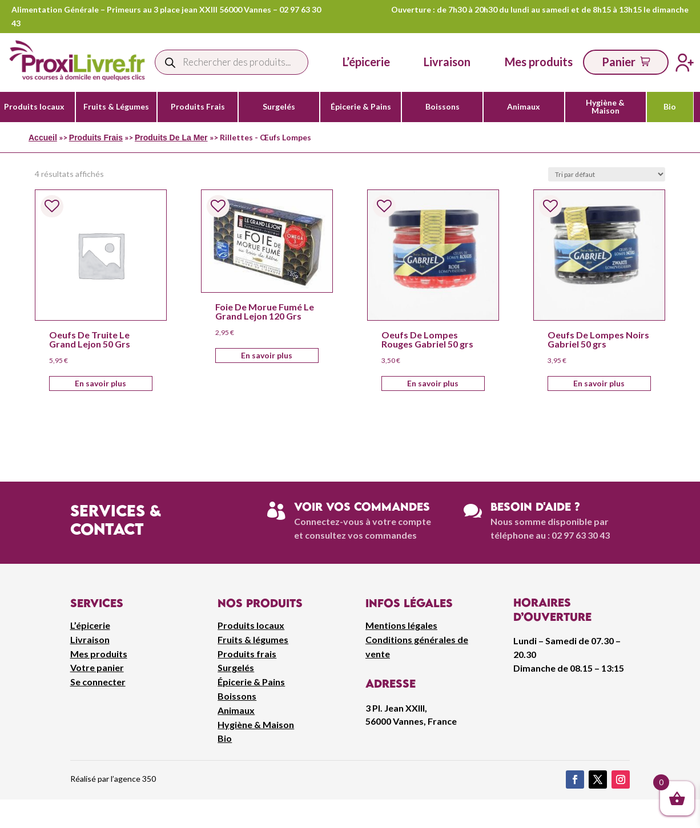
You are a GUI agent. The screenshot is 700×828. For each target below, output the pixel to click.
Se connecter (98, 681)
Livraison (90, 639)
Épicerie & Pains (361, 107)
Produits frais (247, 653)
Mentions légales (401, 625)
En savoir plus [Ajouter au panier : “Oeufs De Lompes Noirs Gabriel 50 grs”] (599, 383)
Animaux (523, 107)
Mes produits (98, 653)
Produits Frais (198, 107)
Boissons (442, 107)
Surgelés (279, 107)
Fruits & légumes (253, 639)
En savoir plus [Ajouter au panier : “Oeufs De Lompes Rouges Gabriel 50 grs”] (432, 383)
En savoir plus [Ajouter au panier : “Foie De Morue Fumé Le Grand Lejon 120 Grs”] (266, 355)
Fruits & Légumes (116, 107)
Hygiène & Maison (605, 107)
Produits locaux (34, 107)
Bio (669, 107)
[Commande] (606, 174)
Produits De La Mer (171, 137)
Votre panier (97, 667)
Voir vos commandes (362, 506)
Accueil (43, 137)
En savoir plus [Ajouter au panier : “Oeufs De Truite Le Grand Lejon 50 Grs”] (100, 383)
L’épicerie (366, 61)
